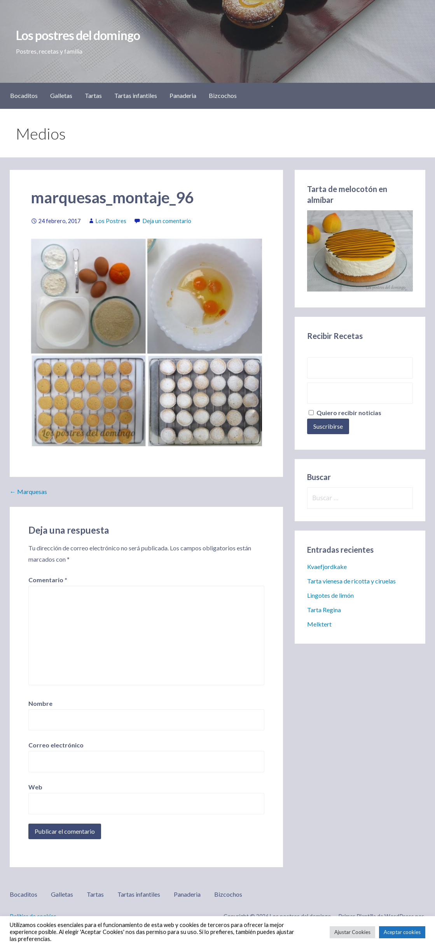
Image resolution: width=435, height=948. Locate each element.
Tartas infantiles (135, 95)
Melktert (319, 624)
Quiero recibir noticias (345, 412)
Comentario (47, 579)
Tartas (93, 95)
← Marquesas (28, 491)
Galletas (61, 95)
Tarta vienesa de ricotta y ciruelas (351, 581)
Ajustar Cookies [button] (352, 932)
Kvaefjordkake (327, 566)
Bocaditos (24, 95)
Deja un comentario (167, 221)
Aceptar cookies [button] (402, 932)
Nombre (40, 703)
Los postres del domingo (78, 35)
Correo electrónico (56, 745)
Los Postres (111, 221)
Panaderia (182, 95)
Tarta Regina (324, 609)
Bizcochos (223, 95)
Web (35, 787)
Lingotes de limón (330, 595)
